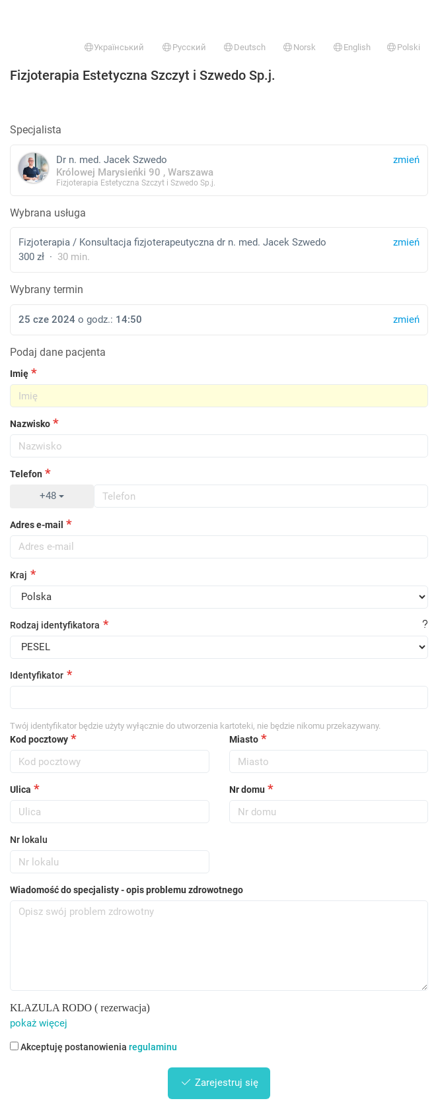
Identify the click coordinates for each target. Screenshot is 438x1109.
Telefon (26, 474)
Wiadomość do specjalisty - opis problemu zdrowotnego (126, 890)
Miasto (243, 739)
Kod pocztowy (39, 739)
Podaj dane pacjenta (58, 352)
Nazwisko (30, 424)
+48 (52, 496)
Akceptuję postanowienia (93, 1047)
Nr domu (247, 789)
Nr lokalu (29, 839)
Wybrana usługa (48, 213)
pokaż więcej (38, 1023)
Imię (19, 373)
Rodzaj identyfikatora (55, 625)
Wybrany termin (46, 289)
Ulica (20, 789)
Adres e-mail (36, 525)
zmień (406, 242)
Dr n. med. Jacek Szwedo (219, 170)
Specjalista (35, 129)
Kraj (18, 575)
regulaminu (153, 1047)
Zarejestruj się (219, 1083)
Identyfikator (36, 675)
